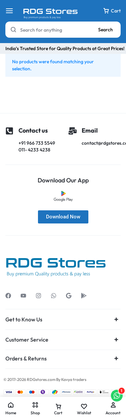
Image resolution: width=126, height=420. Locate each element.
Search (105, 30)
